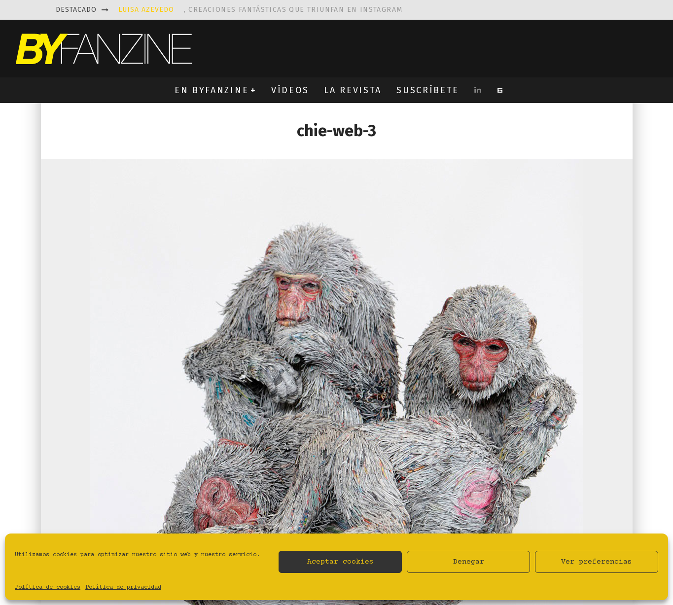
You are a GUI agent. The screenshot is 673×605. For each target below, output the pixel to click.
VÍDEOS (290, 90)
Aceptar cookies (340, 562)
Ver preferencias (596, 562)
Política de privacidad (123, 587)
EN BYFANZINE (211, 90)
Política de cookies (47, 587)
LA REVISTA (353, 90)
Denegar (468, 562)
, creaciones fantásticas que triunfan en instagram (260, 9)
